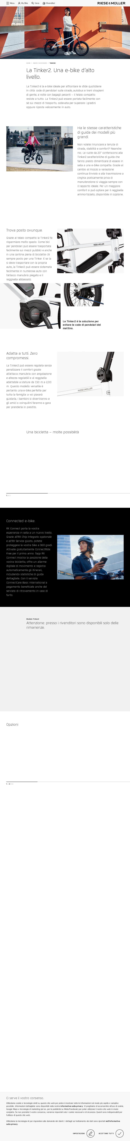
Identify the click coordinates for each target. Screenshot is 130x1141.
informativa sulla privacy (72, 1106)
